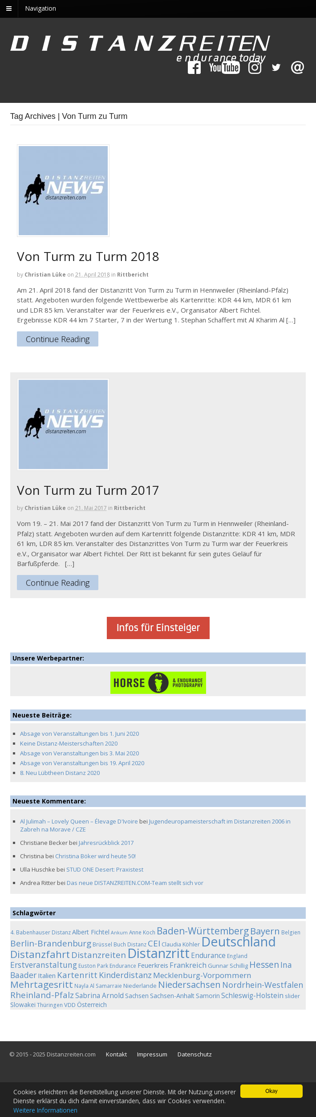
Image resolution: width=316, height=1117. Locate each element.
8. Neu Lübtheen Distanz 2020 (60, 773)
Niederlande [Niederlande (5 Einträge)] (140, 986)
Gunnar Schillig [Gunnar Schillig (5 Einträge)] (228, 966)
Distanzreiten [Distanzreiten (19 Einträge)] (98, 955)
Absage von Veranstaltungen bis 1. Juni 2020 (79, 734)
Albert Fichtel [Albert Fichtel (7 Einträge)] (90, 932)
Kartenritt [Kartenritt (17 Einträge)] (77, 974)
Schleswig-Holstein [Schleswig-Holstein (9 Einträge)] (252, 995)
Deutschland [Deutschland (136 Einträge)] (238, 941)
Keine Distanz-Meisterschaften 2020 (68, 743)
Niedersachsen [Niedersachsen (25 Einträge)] (189, 984)
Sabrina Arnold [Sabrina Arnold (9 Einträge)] (99, 995)
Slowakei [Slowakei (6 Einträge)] (23, 1004)
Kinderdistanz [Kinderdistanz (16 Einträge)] (125, 975)
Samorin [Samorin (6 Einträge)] (208, 995)
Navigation (40, 8)
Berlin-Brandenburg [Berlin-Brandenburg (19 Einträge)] (50, 943)
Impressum (152, 1054)
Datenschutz (195, 1054)
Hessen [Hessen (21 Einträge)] (264, 964)
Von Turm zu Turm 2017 (88, 489)
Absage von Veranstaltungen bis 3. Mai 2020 (79, 753)
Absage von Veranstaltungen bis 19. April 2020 (82, 763)
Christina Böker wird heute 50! (95, 856)
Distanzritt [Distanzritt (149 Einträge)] (158, 953)
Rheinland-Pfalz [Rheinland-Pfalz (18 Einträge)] (42, 994)
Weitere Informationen (45, 1110)
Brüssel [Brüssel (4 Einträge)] (102, 944)
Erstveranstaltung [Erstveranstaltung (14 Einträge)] (43, 964)
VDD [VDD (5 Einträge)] (70, 1005)
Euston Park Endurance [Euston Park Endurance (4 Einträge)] (107, 965)
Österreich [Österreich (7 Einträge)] (92, 1004)
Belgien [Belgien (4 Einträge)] (290, 932)
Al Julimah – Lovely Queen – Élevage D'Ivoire (79, 821)
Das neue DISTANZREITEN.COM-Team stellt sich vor (135, 883)
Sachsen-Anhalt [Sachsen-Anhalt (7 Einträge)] (172, 995)
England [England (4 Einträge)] (237, 955)
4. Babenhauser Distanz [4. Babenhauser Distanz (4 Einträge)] (40, 932)
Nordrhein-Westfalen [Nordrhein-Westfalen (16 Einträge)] (262, 984)
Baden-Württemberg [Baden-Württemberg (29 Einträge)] (203, 930)
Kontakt (116, 1054)
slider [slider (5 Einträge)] (292, 996)
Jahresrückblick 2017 (106, 843)
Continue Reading (57, 339)
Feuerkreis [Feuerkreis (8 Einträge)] (153, 965)
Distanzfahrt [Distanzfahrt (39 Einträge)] (40, 954)
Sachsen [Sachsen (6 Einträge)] (137, 995)
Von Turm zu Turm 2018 (88, 256)
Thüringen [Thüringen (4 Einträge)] (50, 1004)
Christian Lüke (45, 274)
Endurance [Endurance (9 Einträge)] (208, 955)
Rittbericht (133, 274)
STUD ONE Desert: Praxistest (104, 869)
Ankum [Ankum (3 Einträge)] (119, 932)
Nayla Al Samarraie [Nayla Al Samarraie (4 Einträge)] (98, 985)
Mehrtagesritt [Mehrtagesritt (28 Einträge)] (41, 984)
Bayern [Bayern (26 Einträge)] (265, 931)
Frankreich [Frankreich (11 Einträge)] (188, 965)
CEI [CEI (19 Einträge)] (154, 943)
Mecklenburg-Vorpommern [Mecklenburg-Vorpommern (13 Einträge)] (202, 975)
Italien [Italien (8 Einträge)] (47, 975)
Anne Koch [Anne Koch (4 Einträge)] (142, 932)
